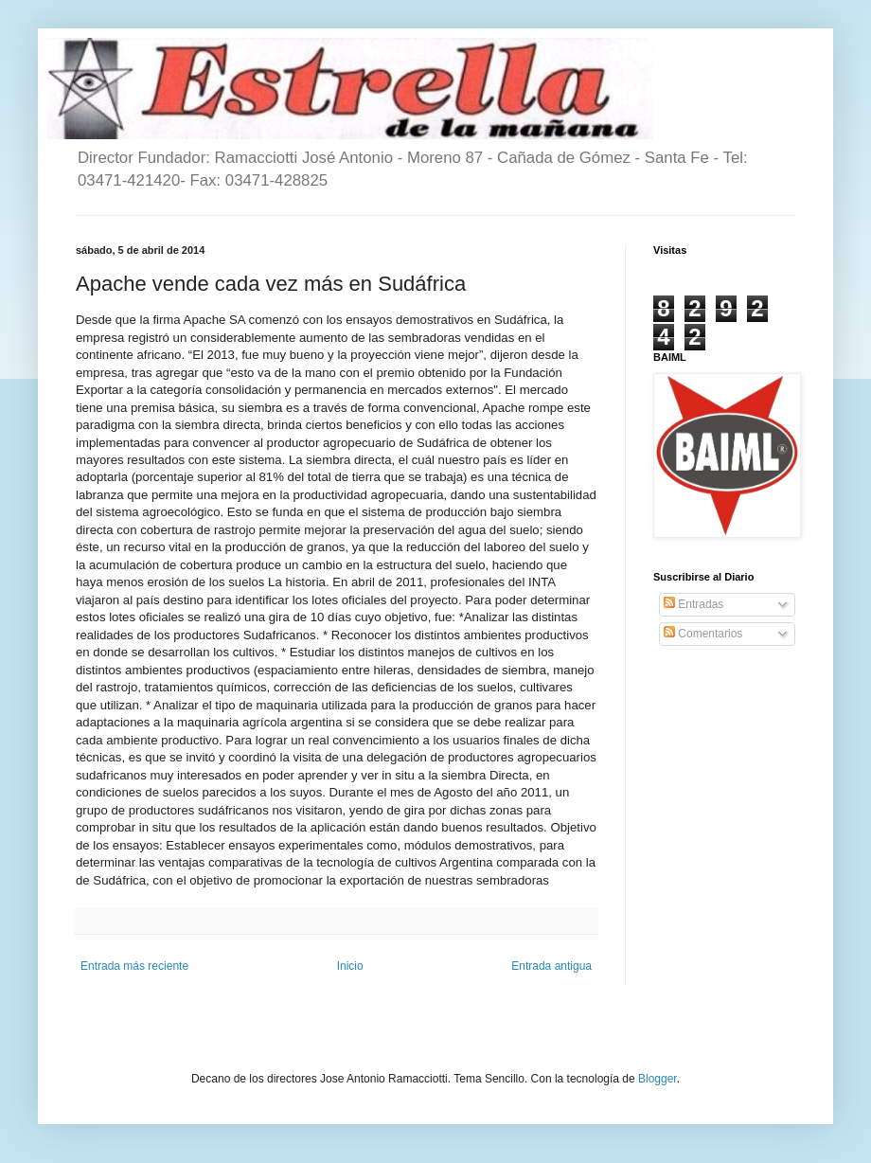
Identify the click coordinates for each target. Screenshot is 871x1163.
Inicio (350, 966)
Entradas (693, 604)
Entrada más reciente (134, 966)
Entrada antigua (551, 966)
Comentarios (703, 633)
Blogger (657, 1078)
